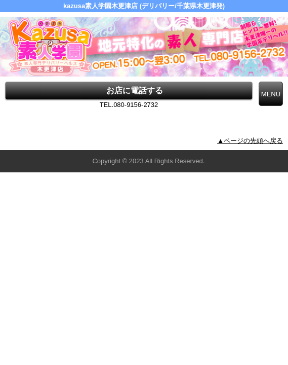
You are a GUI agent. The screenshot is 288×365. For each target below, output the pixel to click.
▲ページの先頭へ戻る (250, 140)
